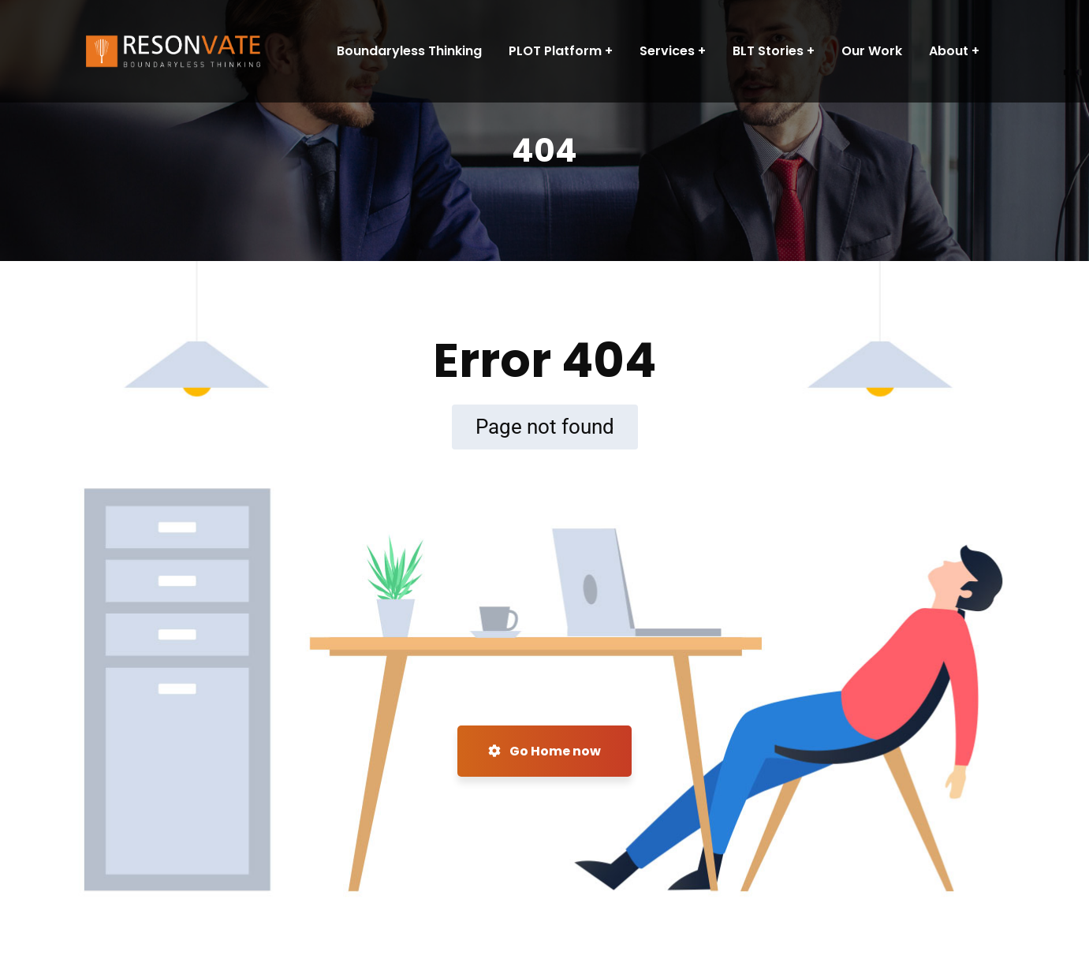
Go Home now (544, 751)
